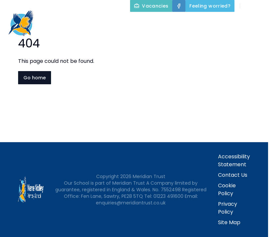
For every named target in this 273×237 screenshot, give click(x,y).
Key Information (242, 21)
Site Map (229, 222)
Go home (34, 77)
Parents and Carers (196, 37)
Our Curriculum (128, 37)
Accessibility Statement (234, 160)
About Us (187, 21)
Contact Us (253, 37)
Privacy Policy (227, 208)
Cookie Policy (227, 189)
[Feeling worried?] (209, 6)
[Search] (248, 6)
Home (150, 21)
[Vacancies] (151, 6)
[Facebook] (178, 6)
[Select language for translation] (262, 6)
